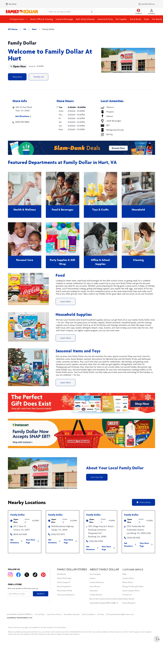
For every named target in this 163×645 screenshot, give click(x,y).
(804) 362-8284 (20, 534)
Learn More (65, 301)
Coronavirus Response (65, 594)
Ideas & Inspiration (64, 586)
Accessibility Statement (72, 614)
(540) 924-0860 (22, 122)
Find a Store (143, 502)
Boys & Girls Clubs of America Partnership (106, 599)
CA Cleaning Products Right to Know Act (119, 614)
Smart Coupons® (63, 582)
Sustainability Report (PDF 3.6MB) (102, 603)
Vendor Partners (96, 594)
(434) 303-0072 (58, 534)
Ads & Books (135, 19)
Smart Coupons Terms (130, 590)
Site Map (101, 614)
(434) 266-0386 (96, 541)
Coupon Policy (128, 578)
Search (40, 593)
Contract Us (127, 594)
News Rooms (95, 586)
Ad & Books (61, 574)
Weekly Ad (38, 76)
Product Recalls (128, 599)
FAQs (124, 574)
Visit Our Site (97, 477)
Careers (92, 578)
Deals (146, 19)
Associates (94, 590)
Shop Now (17, 76)
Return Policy (127, 582)
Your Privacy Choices (54, 614)
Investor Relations (97, 582)
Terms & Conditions (88, 614)
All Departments (17, 19)
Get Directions (22, 116)
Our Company (95, 574)
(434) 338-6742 (133, 537)
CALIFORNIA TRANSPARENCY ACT (19, 618)
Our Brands (157, 19)
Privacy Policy (40, 614)
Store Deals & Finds (64, 590)
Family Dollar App (64, 578)
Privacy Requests (128, 603)
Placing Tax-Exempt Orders (132, 586)
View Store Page (30, 541)
